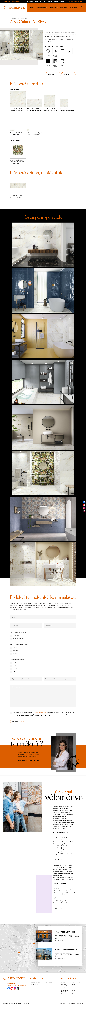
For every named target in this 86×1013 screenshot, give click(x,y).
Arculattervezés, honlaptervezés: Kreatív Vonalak (71, 1010)
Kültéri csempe (73, 7)
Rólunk (31, 1)
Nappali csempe (63, 7)
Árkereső (50, 79)
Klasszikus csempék (35, 989)
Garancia (44, 1)
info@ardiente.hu (22, 767)
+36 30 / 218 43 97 (16, 1)
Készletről (32, 7)
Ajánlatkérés (51, 73)
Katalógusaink (62, 1)
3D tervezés (56, 1)
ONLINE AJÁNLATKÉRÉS (74, 1)
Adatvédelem (64, 994)
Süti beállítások (65, 1002)
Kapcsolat (50, 1)
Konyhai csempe (52, 7)
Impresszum (64, 1000)
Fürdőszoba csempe (41, 7)
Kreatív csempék (34, 991)
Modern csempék (48, 989)
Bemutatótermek (38, 1)
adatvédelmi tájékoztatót (40, 718)
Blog (28, 1)
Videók (73, 991)
